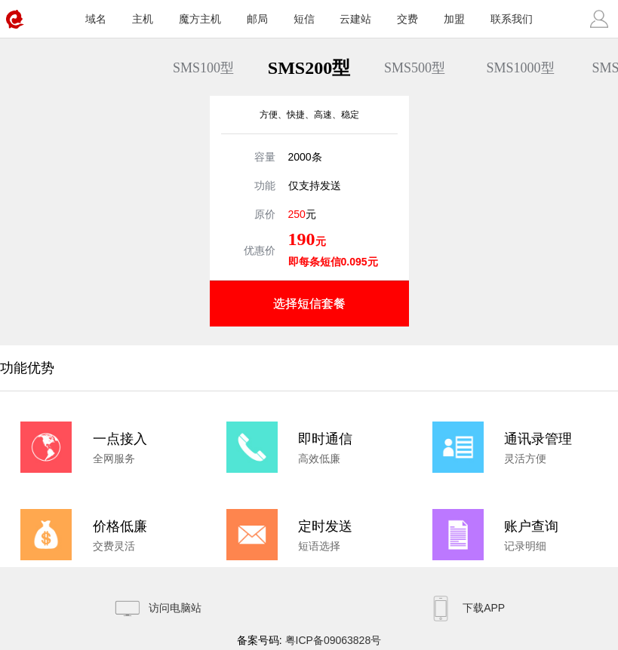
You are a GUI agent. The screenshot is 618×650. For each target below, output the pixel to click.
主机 (142, 19)
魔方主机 (200, 19)
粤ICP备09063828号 (333, 640)
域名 (95, 19)
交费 (407, 19)
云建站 (355, 19)
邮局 (257, 19)
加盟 (454, 19)
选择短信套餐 (309, 303)
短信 (304, 19)
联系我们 (511, 19)
